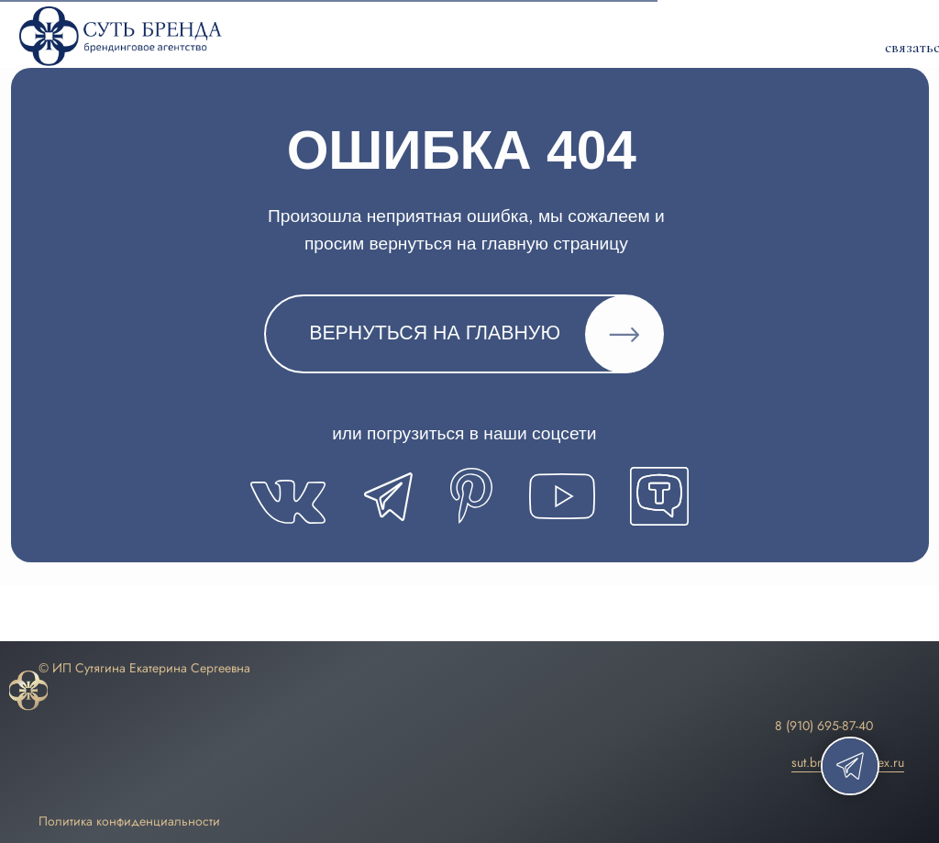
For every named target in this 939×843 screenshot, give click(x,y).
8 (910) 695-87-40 (824, 725)
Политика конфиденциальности (129, 821)
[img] (28, 691)
